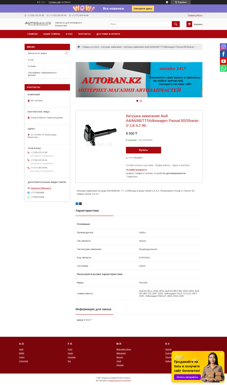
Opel (118, 361)
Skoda (168, 349)
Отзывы (32, 66)
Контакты (84, 34)
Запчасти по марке (37, 53)
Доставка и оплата (108, 34)
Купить (143, 150)
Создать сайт (55, 2)
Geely (70, 353)
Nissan (119, 357)
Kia (69, 361)
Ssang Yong (171, 353)
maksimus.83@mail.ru (41, 188)
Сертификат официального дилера (42, 73)
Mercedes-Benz (123, 349)
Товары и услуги (90, 47)
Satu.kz (127, 378)
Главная (32, 34)
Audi (21, 349)
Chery (22, 357)
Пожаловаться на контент (119, 381)
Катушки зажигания (111, 47)
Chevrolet (23, 361)
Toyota (168, 357)
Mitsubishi (121, 353)
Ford (70, 349)
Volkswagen (171, 361)
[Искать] (176, 24)
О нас (69, 34)
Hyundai (72, 357)
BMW (21, 353)
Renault (119, 365)
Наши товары (51, 34)
